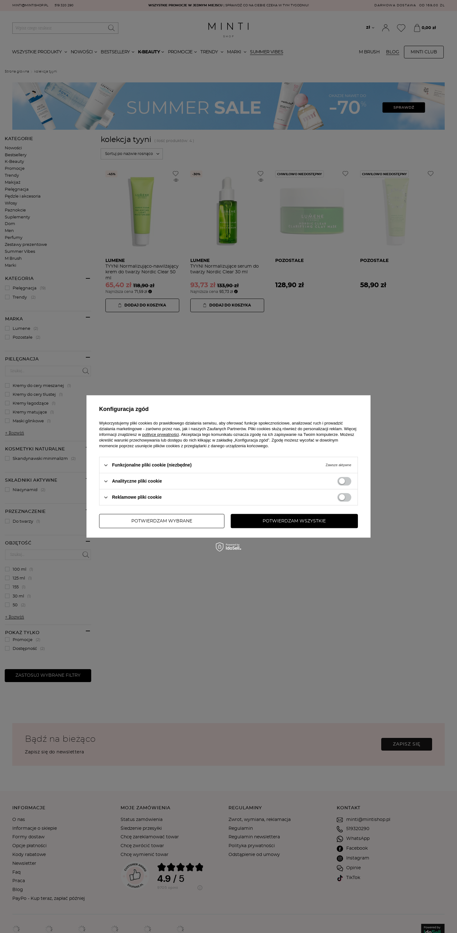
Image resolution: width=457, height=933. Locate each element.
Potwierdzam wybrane (161, 521)
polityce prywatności (160, 434)
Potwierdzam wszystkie (294, 521)
